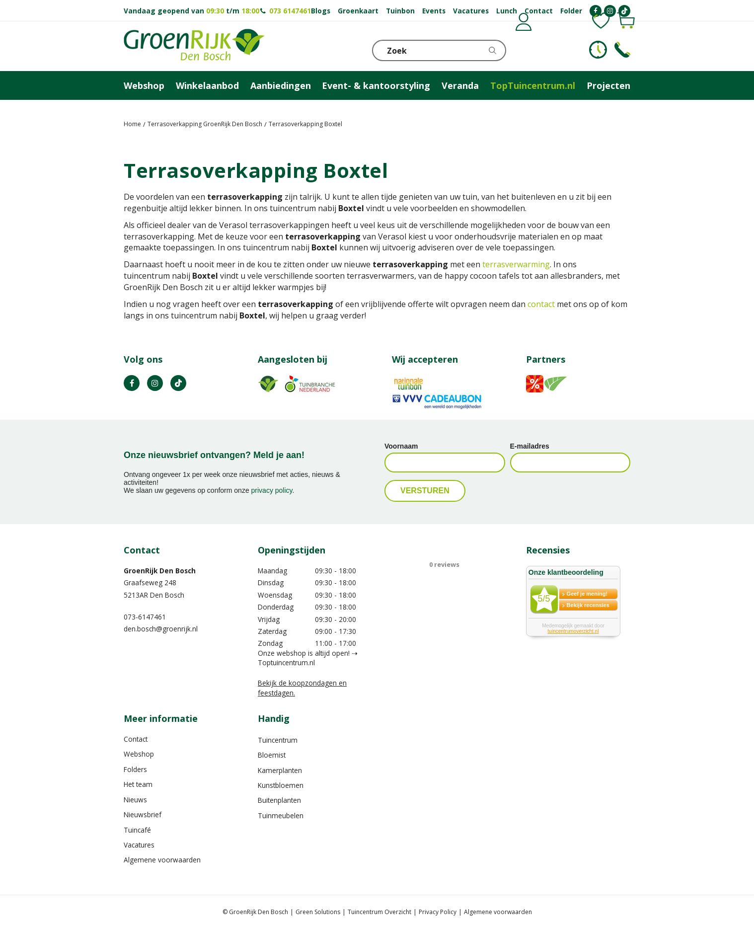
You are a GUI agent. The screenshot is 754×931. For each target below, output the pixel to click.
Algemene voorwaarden (162, 859)
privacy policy (272, 490)
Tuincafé (137, 830)
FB (132, 383)
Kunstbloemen (280, 785)
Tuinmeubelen (280, 815)
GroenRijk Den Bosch (160, 570)
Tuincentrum (278, 740)
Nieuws (135, 799)
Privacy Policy (437, 912)
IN (155, 383)
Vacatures (139, 845)
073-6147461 (145, 616)
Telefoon (622, 50)
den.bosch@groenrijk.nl (161, 628)
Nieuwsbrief (142, 814)
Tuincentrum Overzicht (379, 912)
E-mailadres (529, 446)
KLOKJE (598, 50)
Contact (136, 739)
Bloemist (272, 755)
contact (541, 304)
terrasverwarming (516, 264)
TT (178, 383)
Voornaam (401, 446)
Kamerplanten (280, 770)
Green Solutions (318, 912)
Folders (135, 769)
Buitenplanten (279, 800)
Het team (138, 784)
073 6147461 (290, 10)
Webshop (139, 754)
